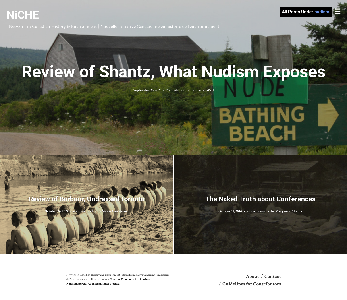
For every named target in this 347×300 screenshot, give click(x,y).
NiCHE (23, 15)
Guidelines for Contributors (251, 284)
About (252, 276)
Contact (272, 276)
